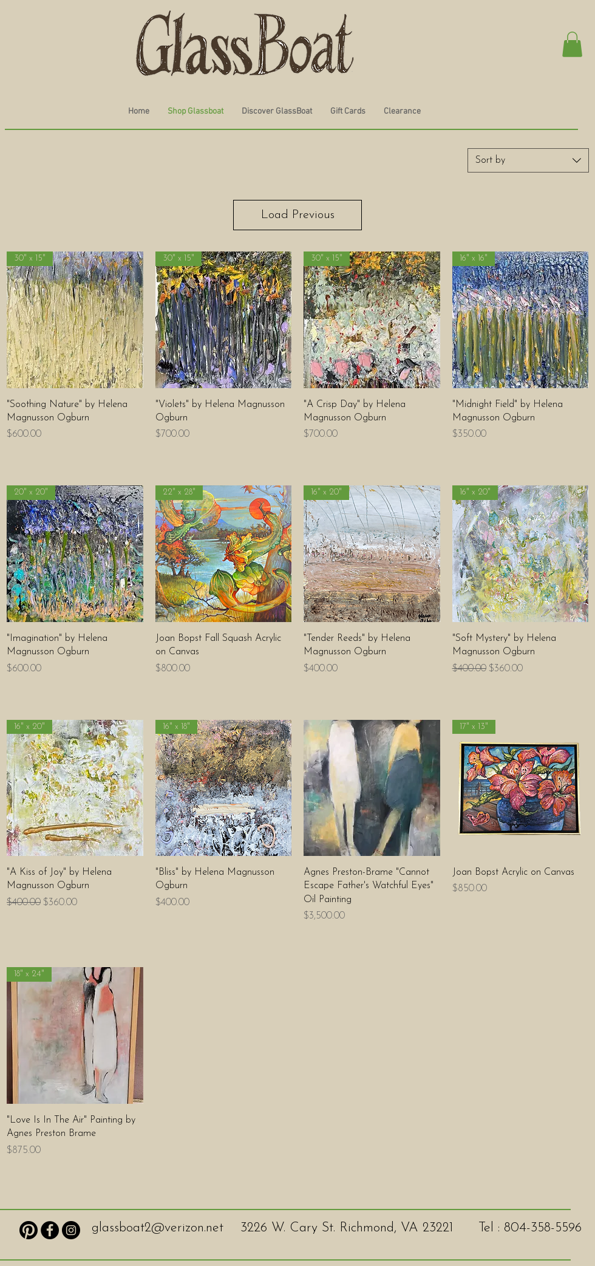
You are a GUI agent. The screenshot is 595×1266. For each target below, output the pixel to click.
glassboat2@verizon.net (157, 1228)
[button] (572, 44)
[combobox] (528, 160)
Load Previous (298, 215)
